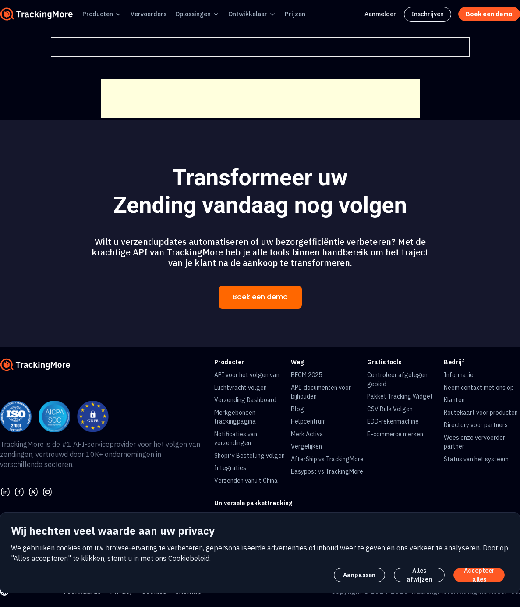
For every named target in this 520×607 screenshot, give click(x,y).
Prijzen (295, 14)
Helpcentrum (308, 421)
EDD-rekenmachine (393, 421)
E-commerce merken (395, 434)
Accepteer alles (479, 575)
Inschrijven (427, 14)
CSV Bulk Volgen (390, 409)
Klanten (454, 400)
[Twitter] (33, 491)
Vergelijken (306, 446)
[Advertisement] (260, 98)
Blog (297, 409)
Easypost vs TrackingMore (327, 471)
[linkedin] (5, 491)
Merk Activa (307, 434)
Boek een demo (260, 297)
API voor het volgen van (246, 375)
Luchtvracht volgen (240, 387)
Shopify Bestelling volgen (249, 456)
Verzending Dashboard (245, 400)
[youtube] (47, 491)
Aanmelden (380, 14)
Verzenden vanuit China (246, 481)
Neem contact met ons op (479, 387)
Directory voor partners (476, 425)
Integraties (230, 468)
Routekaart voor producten (481, 413)
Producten (97, 14)
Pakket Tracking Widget (400, 396)
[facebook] (19, 491)
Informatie (459, 375)
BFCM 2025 (306, 375)
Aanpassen (359, 575)
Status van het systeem (476, 459)
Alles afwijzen (419, 575)
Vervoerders (148, 14)
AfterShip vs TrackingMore (327, 459)
